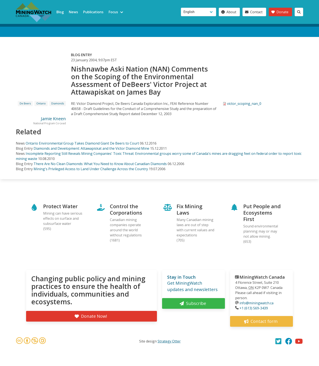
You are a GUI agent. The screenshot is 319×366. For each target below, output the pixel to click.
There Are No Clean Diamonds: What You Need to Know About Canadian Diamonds (100, 163)
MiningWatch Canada (262, 277)
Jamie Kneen (53, 119)
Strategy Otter (169, 341)
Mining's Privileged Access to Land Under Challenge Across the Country (91, 169)
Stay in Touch (181, 277)
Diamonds (57, 103)
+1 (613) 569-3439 (253, 308)
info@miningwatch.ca (256, 303)
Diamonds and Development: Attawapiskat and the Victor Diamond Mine (91, 148)
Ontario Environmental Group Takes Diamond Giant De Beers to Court (82, 143)
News (73, 12)
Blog (60, 12)
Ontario (41, 103)
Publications (93, 12)
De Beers (25, 103)
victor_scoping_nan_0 (244, 103)
